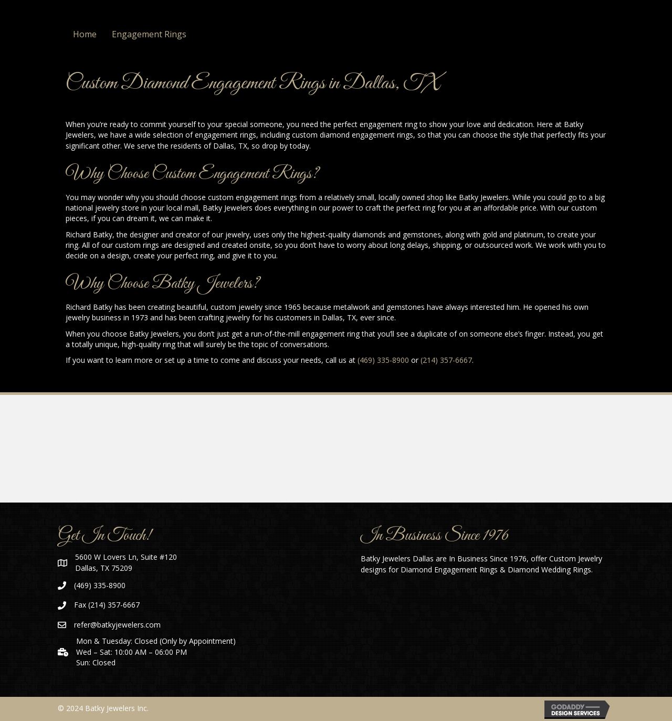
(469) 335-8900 (383, 360)
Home (85, 34)
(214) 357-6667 (446, 360)
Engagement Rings (149, 34)
